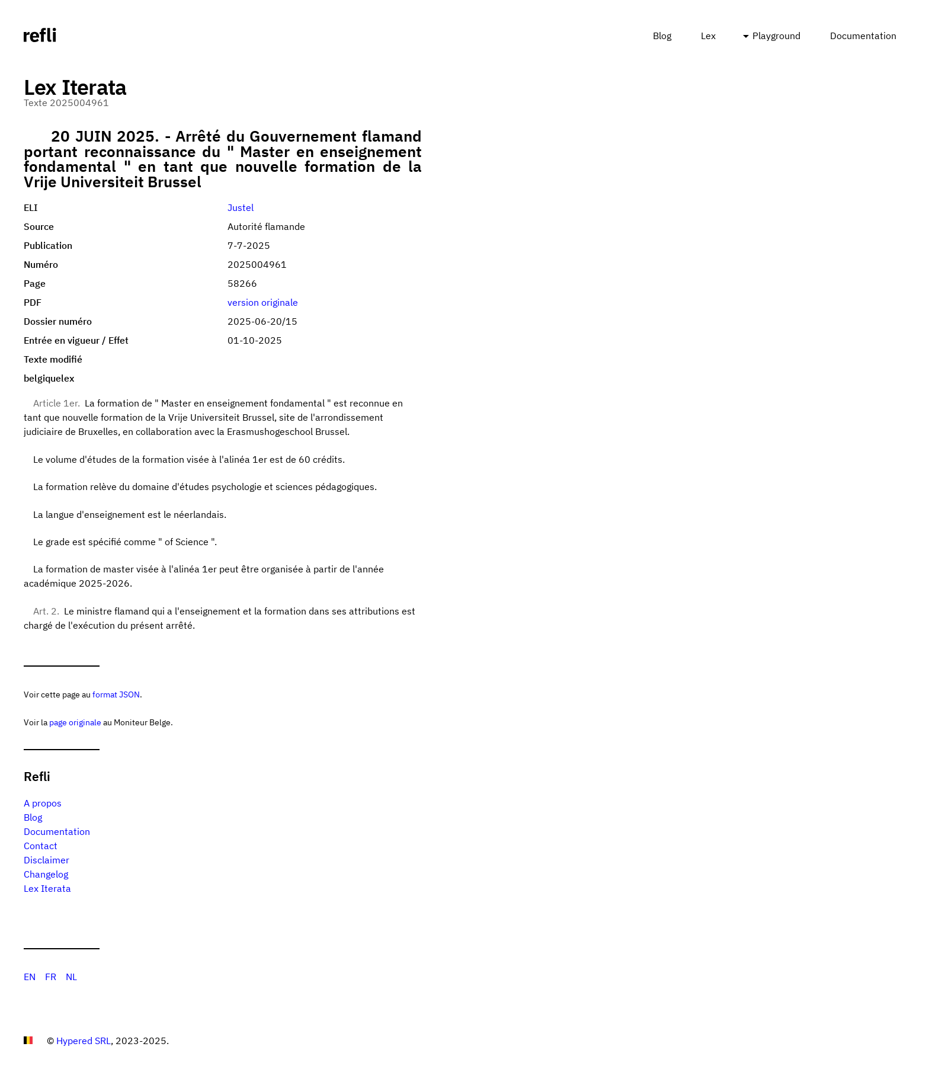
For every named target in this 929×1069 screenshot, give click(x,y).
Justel (241, 207)
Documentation (863, 35)
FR (50, 976)
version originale (263, 302)
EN (30, 976)
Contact (40, 846)
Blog (662, 35)
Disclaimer (46, 860)
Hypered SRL (83, 1040)
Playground (776, 35)
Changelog (46, 874)
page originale (75, 722)
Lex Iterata (47, 888)
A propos (43, 803)
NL (71, 976)
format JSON (116, 694)
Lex (708, 35)
